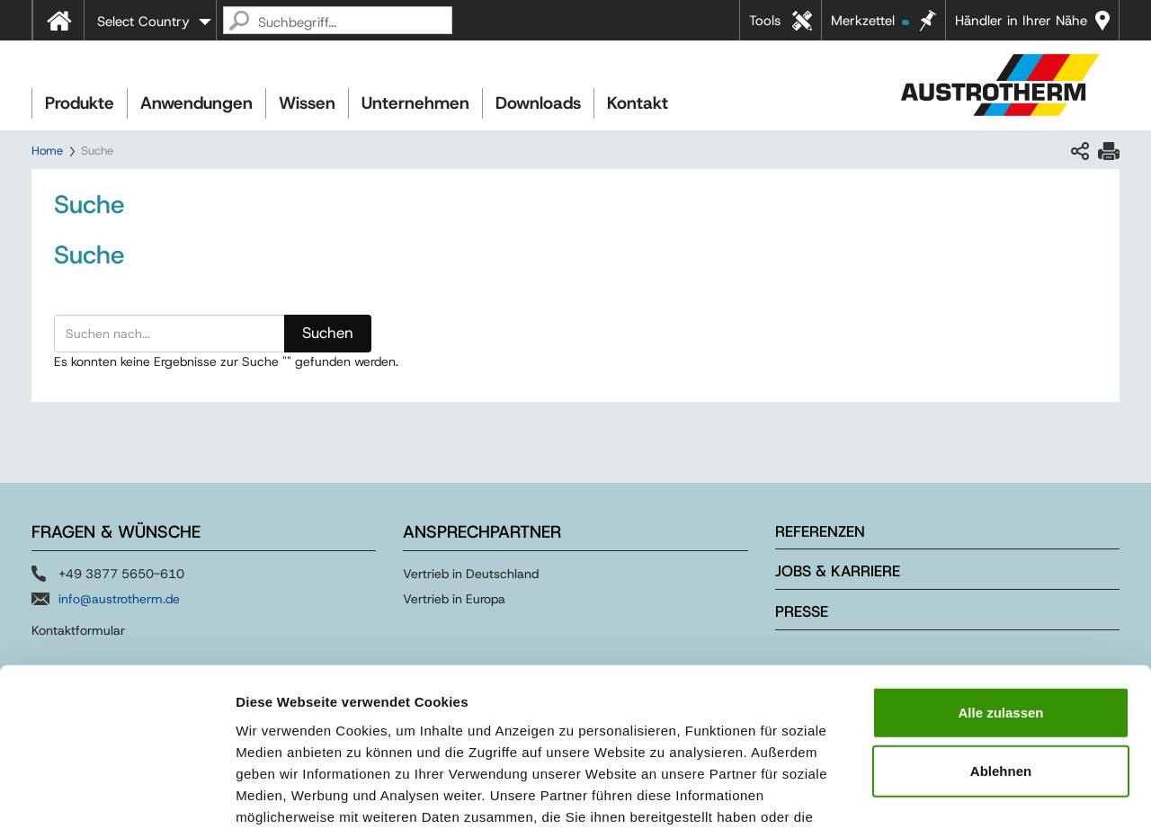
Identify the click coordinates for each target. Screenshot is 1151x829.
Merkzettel (870, 21)
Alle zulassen (1000, 594)
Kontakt (637, 103)
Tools (765, 21)
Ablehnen (1000, 654)
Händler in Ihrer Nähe (1021, 21)
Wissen (307, 103)
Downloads (538, 103)
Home (47, 150)
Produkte (79, 103)
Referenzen (820, 531)
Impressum (666, 720)
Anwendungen (196, 103)
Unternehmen (415, 103)
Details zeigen (956, 793)
